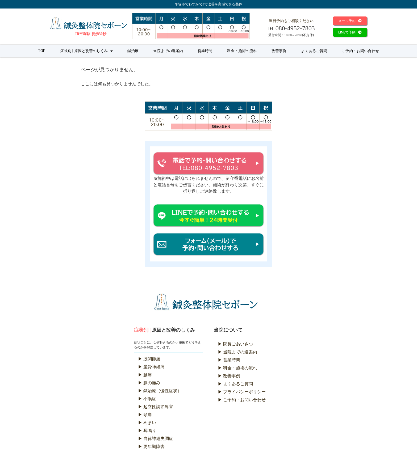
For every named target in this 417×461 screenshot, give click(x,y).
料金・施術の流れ (242, 51)
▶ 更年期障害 (151, 446)
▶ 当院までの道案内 (237, 351)
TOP (41, 51)
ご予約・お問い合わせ (360, 51)
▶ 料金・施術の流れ (237, 367)
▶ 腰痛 (145, 374)
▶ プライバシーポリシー (242, 391)
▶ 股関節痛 (149, 358)
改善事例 (279, 51)
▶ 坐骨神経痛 (151, 366)
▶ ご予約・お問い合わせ (242, 399)
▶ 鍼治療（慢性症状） (160, 390)
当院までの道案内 (168, 51)
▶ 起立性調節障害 (155, 406)
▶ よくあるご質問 (235, 383)
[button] (350, 20)
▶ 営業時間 (229, 359)
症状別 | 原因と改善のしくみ (86, 51)
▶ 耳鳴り (147, 430)
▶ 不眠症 (147, 398)
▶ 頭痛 (145, 414)
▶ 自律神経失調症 (155, 438)
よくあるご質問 (314, 51)
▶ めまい (147, 422)
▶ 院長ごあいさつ (235, 343)
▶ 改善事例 (229, 375)
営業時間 (205, 51)
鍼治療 (133, 51)
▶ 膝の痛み (149, 382)
